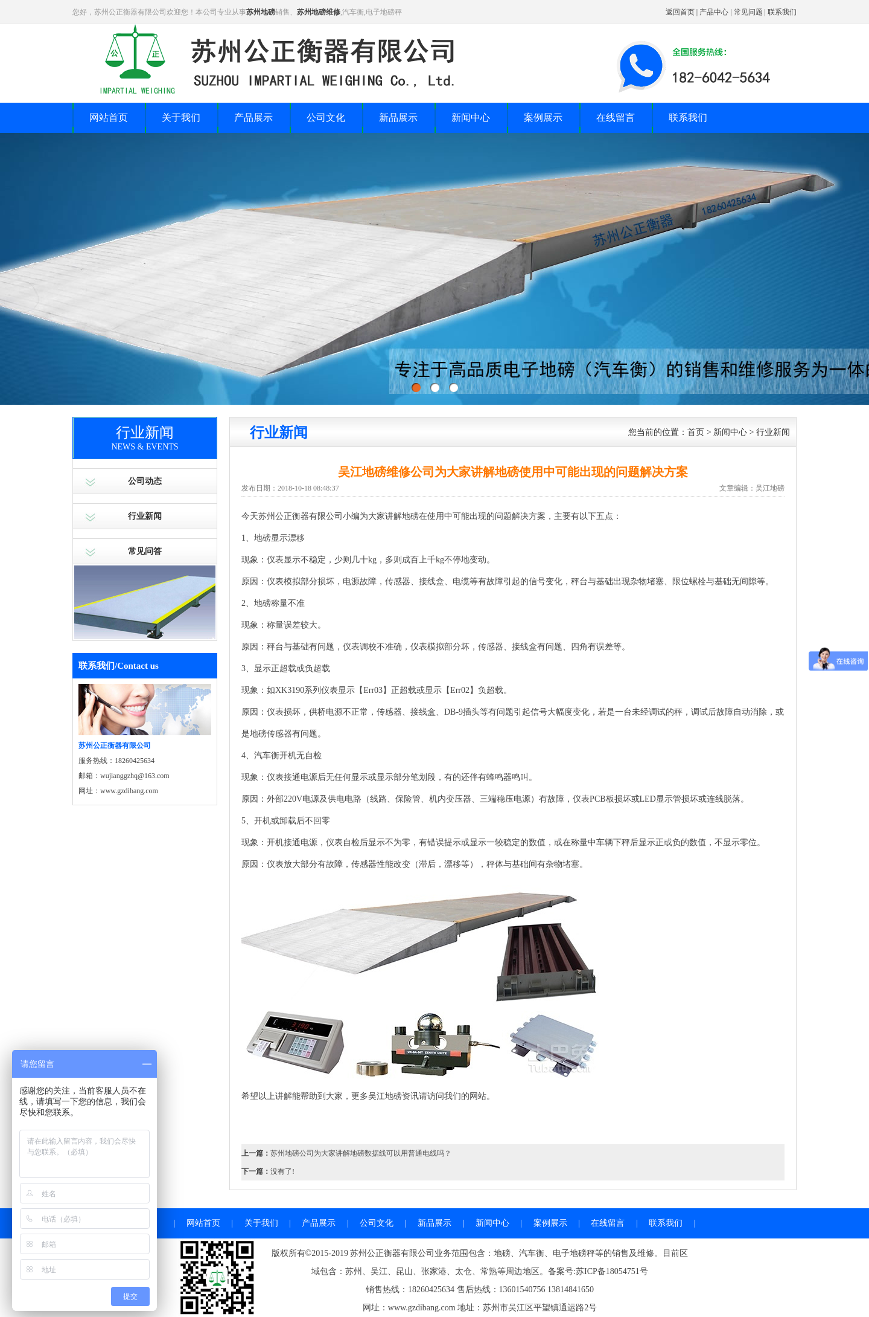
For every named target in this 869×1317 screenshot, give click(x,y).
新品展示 (398, 117)
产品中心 (713, 12)
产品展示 (253, 117)
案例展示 (543, 117)
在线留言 (615, 117)
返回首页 (680, 12)
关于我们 (181, 117)
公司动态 (145, 481)
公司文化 (326, 117)
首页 (695, 432)
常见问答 (145, 551)
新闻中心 (470, 117)
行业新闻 (145, 516)
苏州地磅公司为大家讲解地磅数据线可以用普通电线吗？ (360, 1153)
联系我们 (782, 12)
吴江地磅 (385, 1096)
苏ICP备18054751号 (612, 1271)
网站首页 (108, 117)
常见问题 (748, 12)
